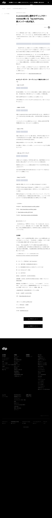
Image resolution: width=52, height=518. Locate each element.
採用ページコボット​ (42, 446)
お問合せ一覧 (28, 484)
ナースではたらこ (41, 472)
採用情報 (36, 2)
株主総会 (16, 454)
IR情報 (19, 2)
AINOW (39, 459)
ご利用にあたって (17, 462)
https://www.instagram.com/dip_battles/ (32, 292)
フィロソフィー (5, 446)
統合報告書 (16, 457)
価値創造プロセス (17, 484)
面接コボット (40, 442)
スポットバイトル (41, 465)
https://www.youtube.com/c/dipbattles (30, 301)
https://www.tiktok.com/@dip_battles (30, 295)
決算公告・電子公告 (18, 456)
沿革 (3, 447)
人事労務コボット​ (41, 444)
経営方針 (16, 444)
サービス (15, 2)
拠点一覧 (4, 456)
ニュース (31, 2)
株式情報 (16, 449)
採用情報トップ (29, 442)
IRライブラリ (16, 447)
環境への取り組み (17, 496)
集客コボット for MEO (42, 449)
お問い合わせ (41, 2)
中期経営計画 (16, 459)
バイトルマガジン (41, 456)
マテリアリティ (17, 486)
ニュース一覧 (4, 484)
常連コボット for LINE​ (42, 451)
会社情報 (11, 2)
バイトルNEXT (40, 467)
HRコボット (40, 447)
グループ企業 (4, 449)
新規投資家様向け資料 (18, 461)
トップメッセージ (5, 444)
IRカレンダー (16, 452)
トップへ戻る (6, 13)
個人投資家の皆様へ (18, 446)
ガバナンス (16, 497)
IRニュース (16, 442)
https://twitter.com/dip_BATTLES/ (26, 298)
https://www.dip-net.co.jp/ (25, 382)
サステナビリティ (25, 2)
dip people (40, 462)
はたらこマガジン (41, 457)
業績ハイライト (17, 451)
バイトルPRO (41, 470)
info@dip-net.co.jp (24, 397)
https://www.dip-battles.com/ (36, 83)
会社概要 (4, 442)
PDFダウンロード (33, 405)
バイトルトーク (41, 454)
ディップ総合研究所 (42, 461)
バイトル (39, 464)
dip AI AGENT (40, 452)
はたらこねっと (41, 469)
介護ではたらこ (41, 474)
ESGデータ (16, 491)
